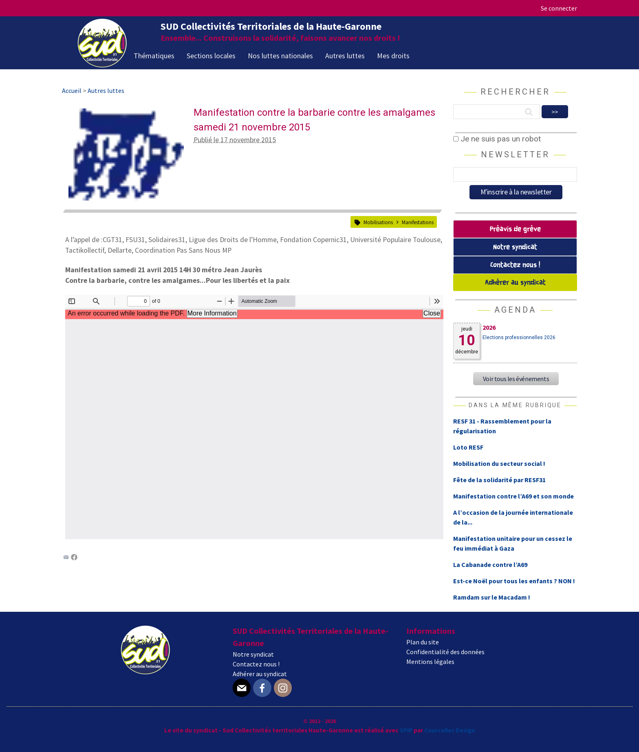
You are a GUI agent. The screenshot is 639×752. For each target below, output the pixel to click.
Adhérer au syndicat (515, 283)
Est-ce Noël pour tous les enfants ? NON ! (514, 581)
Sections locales (211, 55)
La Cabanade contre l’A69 (490, 564)
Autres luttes (345, 55)
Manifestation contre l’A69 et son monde (513, 496)
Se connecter (559, 8)
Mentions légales (430, 661)
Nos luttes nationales (280, 55)
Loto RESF (468, 447)
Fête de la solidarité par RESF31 (499, 480)
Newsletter (515, 154)
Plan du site (422, 642)
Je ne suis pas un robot (497, 138)
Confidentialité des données (445, 652)
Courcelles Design (449, 730)
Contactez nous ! (515, 265)
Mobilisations (378, 222)
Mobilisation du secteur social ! (499, 463)
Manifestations (418, 222)
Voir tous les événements (516, 379)
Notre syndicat (515, 247)
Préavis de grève (515, 229)
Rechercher (515, 92)
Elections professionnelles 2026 (519, 337)
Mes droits (393, 55)
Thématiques (154, 55)
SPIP (406, 730)
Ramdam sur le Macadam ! (491, 597)
